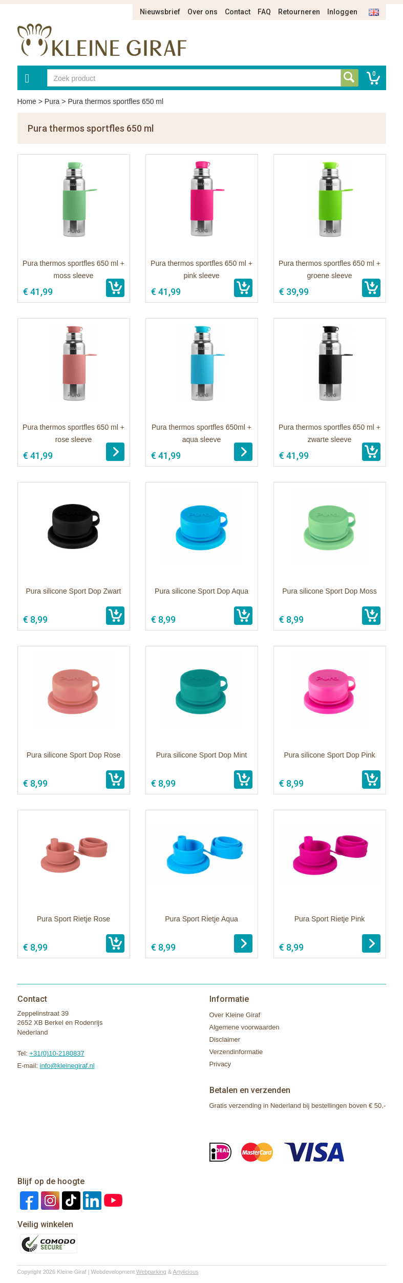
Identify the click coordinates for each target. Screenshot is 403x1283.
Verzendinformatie (236, 1052)
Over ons (202, 12)
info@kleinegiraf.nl (67, 1065)
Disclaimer (225, 1039)
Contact (237, 12)
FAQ (264, 12)
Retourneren (299, 12)
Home (26, 101)
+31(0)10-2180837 (56, 1053)
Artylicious (185, 1272)
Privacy (220, 1064)
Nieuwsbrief (160, 12)
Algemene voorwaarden (244, 1027)
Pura (52, 101)
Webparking (151, 1272)
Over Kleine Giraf (235, 1015)
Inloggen (342, 12)
